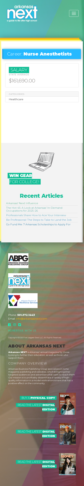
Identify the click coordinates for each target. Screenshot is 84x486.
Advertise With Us (22, 330)
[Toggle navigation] (74, 13)
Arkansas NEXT (17, 352)
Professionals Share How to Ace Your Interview (36, 215)
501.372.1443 (26, 315)
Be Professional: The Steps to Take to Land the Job (39, 219)
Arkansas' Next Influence (22, 203)
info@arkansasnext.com (31, 318)
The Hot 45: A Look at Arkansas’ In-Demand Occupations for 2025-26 (34, 209)
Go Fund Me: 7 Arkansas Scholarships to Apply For (38, 224)
